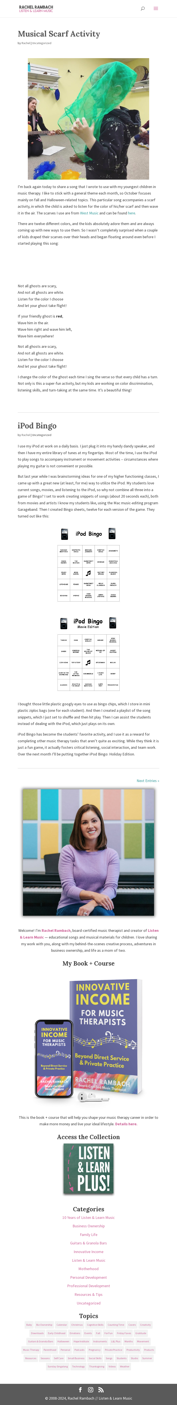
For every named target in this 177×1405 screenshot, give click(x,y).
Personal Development (88, 1277)
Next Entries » (148, 780)
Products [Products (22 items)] (149, 1349)
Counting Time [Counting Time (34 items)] (116, 1324)
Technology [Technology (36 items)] (78, 1366)
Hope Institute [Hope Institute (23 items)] (81, 1341)
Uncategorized (41, 43)
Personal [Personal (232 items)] (65, 1349)
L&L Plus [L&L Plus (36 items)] (115, 1341)
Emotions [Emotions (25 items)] (75, 1333)
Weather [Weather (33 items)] (124, 1366)
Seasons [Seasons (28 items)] (45, 1358)
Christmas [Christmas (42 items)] (77, 1324)
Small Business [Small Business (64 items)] (76, 1358)
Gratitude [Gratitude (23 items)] (140, 1333)
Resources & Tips (88, 1294)
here (131, 213)
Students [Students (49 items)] (121, 1358)
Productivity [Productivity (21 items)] (133, 1349)
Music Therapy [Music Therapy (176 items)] (31, 1349)
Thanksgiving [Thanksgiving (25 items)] (96, 1366)
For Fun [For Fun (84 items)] (108, 1333)
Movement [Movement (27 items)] (143, 1341)
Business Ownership (89, 1225)
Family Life (88, 1234)
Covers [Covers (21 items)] (132, 1324)
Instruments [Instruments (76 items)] (100, 1341)
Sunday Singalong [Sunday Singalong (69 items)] (58, 1366)
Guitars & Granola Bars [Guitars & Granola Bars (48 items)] (40, 1341)
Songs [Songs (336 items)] (109, 1358)
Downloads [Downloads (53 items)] (37, 1333)
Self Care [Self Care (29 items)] (58, 1358)
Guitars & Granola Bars (88, 1243)
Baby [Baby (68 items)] (29, 1324)
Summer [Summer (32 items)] (147, 1358)
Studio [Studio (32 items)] (134, 1358)
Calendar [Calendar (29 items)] (62, 1324)
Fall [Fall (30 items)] (98, 1333)
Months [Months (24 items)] (129, 1341)
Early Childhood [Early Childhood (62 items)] (56, 1333)
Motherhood (88, 1268)
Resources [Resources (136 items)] (30, 1358)
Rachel (26, 43)
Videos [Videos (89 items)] (112, 1366)
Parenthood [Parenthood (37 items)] (50, 1349)
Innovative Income (88, 1251)
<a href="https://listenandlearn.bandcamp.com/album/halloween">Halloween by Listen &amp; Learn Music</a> (88, 264)
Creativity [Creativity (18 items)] (145, 1324)
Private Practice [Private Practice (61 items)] (113, 1349)
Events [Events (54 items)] (88, 1333)
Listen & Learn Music (88, 1260)
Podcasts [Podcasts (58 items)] (79, 1349)
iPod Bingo (37, 426)
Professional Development (88, 1285)
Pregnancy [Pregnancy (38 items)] (95, 1349)
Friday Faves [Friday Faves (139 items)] (124, 1333)
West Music (89, 213)
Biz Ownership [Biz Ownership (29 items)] (44, 1324)
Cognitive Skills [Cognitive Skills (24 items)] (95, 1324)
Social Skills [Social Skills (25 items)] (95, 1358)
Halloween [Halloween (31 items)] (63, 1341)
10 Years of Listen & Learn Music (88, 1217)
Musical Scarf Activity (59, 34)
